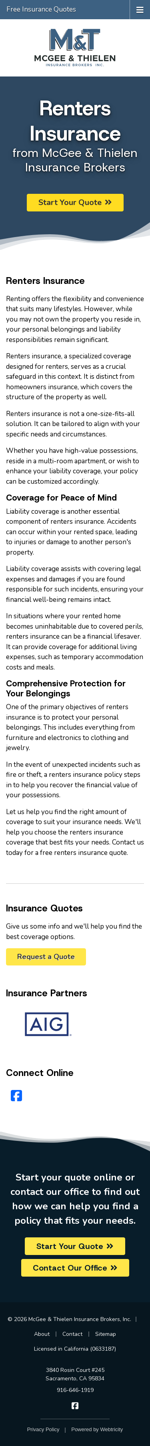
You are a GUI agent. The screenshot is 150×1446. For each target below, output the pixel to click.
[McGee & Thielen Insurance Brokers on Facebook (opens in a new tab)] (75, 1406)
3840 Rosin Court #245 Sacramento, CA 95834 (75, 1374)
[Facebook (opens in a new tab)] (16, 1096)
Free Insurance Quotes (41, 9)
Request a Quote (46, 956)
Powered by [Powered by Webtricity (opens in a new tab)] (97, 1429)
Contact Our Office (75, 1268)
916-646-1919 (75, 1390)
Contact (72, 1334)
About (42, 1334)
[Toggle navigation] (140, 9)
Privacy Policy (43, 1429)
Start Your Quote (75, 202)
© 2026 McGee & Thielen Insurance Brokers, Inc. (69, 1319)
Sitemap (105, 1334)
